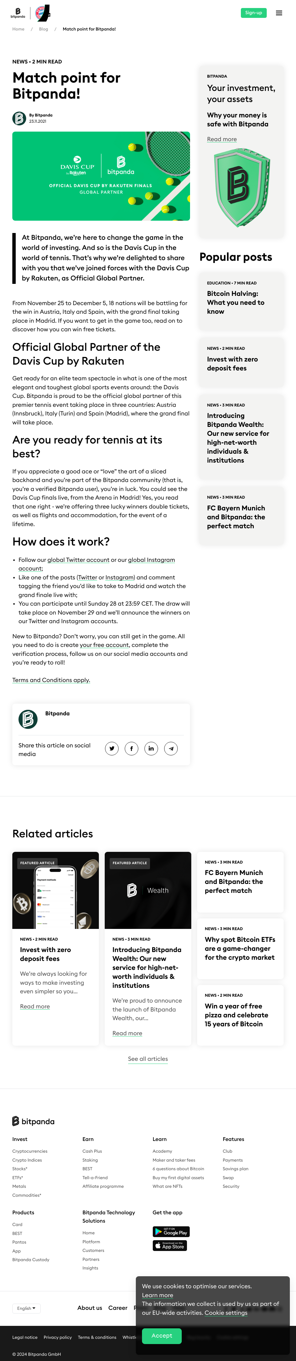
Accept (162, 1336)
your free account (104, 645)
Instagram (119, 578)
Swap (228, 1178)
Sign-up (253, 12)
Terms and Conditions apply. (51, 680)
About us (89, 1308)
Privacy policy (58, 1337)
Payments (233, 1160)
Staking (90, 1160)
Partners (91, 1259)
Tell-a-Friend (95, 1178)
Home (18, 29)
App (16, 1251)
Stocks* (19, 1169)
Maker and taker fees (174, 1160)
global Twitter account (78, 560)
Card (17, 1225)
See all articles (148, 1059)
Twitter (87, 578)
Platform (91, 1242)
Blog (43, 29)
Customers (93, 1251)
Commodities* (26, 1195)
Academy (162, 1151)
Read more (222, 139)
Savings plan (236, 1169)
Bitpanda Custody (30, 1260)
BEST (87, 1169)
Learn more (157, 1295)
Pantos (19, 1242)
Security (231, 1186)
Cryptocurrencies (29, 1151)
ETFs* (17, 1178)
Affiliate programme (103, 1186)
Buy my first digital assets (178, 1178)
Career (118, 1308)
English (26, 1308)
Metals (19, 1186)
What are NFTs (168, 1186)
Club (227, 1151)
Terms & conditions (97, 1337)
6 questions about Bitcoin (178, 1169)
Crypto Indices (27, 1160)
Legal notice (25, 1337)
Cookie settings (226, 1313)
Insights (90, 1268)
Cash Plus (92, 1151)
